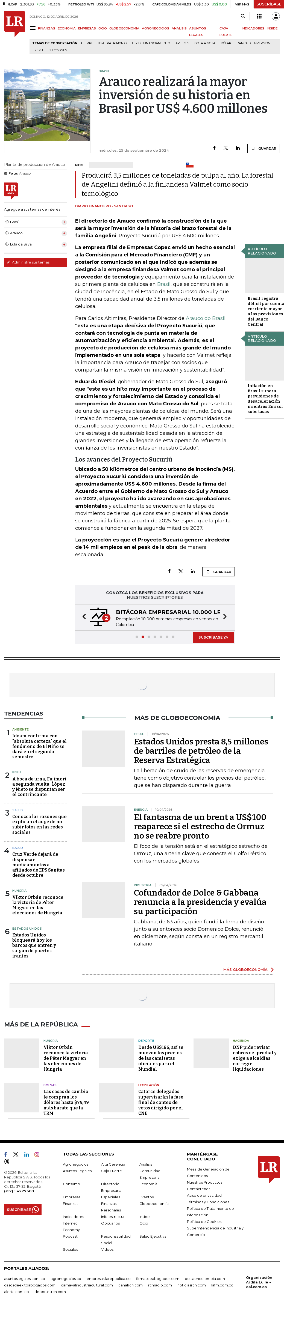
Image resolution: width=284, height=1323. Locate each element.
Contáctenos (198, 1188)
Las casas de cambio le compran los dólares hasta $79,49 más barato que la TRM (66, 1101)
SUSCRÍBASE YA (213, 637)
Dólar (226, 43)
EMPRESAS (87, 28)
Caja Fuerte (111, 1170)
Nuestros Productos (204, 1182)
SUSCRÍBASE (268, 4)
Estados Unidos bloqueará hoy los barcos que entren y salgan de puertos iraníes (34, 945)
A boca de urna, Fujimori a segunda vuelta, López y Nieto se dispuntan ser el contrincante (39, 786)
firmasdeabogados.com (157, 1278)
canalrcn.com (130, 1284)
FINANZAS (46, 28)
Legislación (148, 1084)
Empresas (71, 1196)
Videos (107, 1249)
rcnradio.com (160, 1284)
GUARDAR (263, 148)
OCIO (102, 28)
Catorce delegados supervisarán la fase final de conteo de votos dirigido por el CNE (160, 1101)
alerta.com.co (16, 1291)
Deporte (146, 1040)
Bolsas (50, 1084)
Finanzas (70, 1203)
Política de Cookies (204, 1221)
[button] (82, 617)
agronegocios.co (66, 1278)
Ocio (143, 1222)
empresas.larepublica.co (109, 1278)
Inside (144, 1216)
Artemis (182, 43)
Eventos (146, 1196)
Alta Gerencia (113, 1164)
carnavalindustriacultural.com (87, 1284)
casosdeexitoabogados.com (29, 1284)
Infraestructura (114, 1216)
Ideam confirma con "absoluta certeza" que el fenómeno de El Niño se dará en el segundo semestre (39, 746)
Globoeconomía (154, 1203)
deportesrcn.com (50, 1291)
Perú (38, 50)
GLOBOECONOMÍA (124, 28)
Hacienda (241, 1040)
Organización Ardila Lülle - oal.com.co (259, 1281)
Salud (17, 810)
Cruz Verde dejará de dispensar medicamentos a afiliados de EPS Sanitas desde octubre (38, 865)
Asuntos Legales (77, 1170)
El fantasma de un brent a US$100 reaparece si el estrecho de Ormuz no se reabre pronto (200, 826)
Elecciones (57, 50)
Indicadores (73, 1216)
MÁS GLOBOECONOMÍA (245, 969)
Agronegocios (75, 1164)
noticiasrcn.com (191, 1284)
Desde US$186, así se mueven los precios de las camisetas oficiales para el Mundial (160, 1057)
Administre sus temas (28, 262)
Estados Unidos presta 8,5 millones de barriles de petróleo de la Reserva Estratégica (201, 751)
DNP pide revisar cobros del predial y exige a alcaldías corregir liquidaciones (255, 1057)
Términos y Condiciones (208, 1201)
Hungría (19, 891)
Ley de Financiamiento (151, 43)
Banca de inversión (253, 43)
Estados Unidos (27, 928)
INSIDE (272, 28)
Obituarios (110, 1222)
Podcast (70, 1236)
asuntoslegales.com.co (24, 1278)
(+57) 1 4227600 (19, 1190)
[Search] (243, 16)
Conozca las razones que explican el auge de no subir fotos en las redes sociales (39, 824)
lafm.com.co (222, 1284)
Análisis (145, 1164)
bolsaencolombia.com (205, 1278)
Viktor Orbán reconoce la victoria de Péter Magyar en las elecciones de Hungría (37, 905)
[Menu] (34, 28)
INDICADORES (253, 28)
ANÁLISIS (179, 28)
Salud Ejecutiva (152, 1236)
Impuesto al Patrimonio (106, 43)
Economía (148, 1183)
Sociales (70, 1249)
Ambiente (20, 729)
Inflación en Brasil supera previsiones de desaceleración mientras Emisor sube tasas (265, 398)
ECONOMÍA (67, 28)
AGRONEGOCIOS (155, 28)
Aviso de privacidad (204, 1195)
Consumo (71, 1183)
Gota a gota (205, 43)
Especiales (110, 1196)
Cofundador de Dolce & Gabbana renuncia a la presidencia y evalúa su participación (200, 902)
